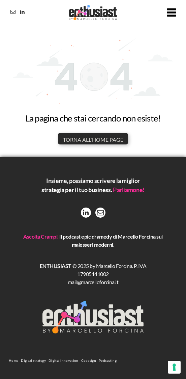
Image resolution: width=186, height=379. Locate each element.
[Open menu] (171, 12)
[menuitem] (13, 360)
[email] (13, 12)
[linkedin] (22, 12)
